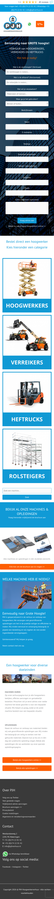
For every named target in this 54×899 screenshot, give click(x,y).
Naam (27, 122)
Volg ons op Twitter (10, 797)
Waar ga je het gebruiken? (27, 99)
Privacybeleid (8, 810)
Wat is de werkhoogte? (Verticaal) (27, 67)
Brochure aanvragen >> (12, 807)
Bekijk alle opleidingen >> (27, 768)
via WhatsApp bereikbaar (19, 854)
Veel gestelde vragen (11, 800)
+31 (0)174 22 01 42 (27, 6)
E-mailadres (27, 132)
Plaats (27, 188)
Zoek (27, 497)
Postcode (27, 177)
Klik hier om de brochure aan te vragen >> (27, 566)
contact (11, 645)
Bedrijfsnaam (27, 110)
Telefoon (27, 144)
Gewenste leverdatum (27, 154)
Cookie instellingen (10, 813)
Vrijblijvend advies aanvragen (14, 804)
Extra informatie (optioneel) (27, 199)
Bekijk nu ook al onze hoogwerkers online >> (27, 226)
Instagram (16, 867)
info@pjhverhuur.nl (34, 10)
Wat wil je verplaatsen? (27, 89)
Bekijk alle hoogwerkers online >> (27, 760)
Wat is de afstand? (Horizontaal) (27, 77)
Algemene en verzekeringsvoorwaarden (18, 816)
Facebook (6, 867)
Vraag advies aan (27, 220)
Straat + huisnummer (27, 166)
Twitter (26, 867)
